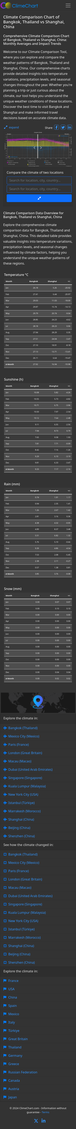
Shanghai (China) (21, 819)
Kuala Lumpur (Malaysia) (27, 786)
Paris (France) (18, 744)
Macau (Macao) (19, 761)
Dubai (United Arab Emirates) (30, 769)
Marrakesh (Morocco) (24, 811)
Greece (13, 1064)
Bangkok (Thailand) (22, 728)
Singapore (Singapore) (25, 778)
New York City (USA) (23, 794)
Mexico (13, 1014)
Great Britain (18, 1039)
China (12, 997)
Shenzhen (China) (21, 836)
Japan (12, 1097)
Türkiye (13, 1030)
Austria (13, 1089)
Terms (45, 1112)
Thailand (14, 1047)
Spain (12, 1005)
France (13, 980)
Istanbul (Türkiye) (21, 803)
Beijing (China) (19, 827)
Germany (15, 1055)
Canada (14, 1080)
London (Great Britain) (25, 753)
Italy (11, 1022)
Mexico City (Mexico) (23, 736)
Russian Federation (22, 1072)
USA (11, 989)
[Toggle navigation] (68, 5)
